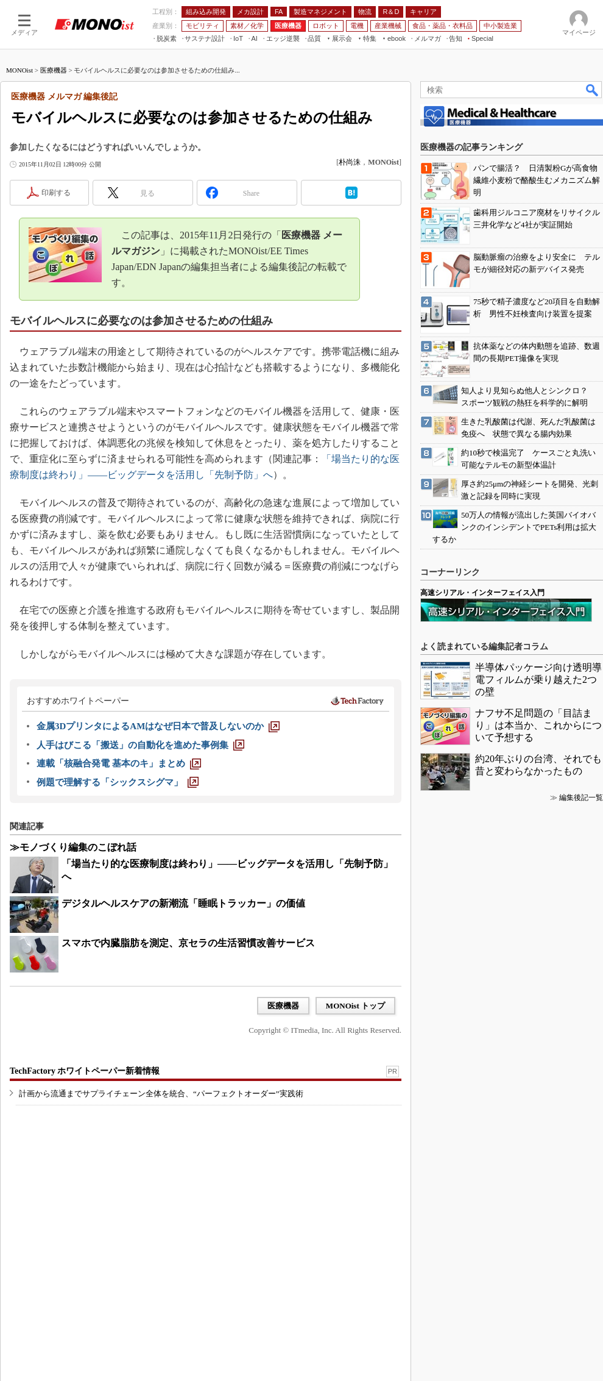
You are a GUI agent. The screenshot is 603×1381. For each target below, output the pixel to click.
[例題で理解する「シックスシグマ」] (118, 782)
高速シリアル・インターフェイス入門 (482, 592)
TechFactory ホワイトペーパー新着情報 (85, 1071)
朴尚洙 (350, 162)
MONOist (19, 70)
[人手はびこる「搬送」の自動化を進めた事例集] (140, 745)
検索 (593, 89)
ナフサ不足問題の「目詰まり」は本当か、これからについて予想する (538, 725)
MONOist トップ (355, 1005)
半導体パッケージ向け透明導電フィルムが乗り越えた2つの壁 (538, 679)
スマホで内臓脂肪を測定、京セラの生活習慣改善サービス (188, 943)
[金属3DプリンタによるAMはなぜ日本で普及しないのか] (158, 726)
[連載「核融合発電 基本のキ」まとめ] (119, 763)
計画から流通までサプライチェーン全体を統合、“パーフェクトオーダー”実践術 (161, 1093)
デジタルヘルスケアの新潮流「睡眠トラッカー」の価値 (183, 903)
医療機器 (53, 70)
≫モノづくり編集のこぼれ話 (73, 847)
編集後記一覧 (581, 797)
